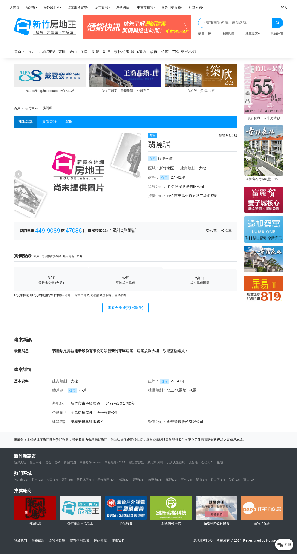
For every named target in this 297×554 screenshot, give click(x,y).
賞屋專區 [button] (251, 34)
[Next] (186, 27)
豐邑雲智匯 (136, 462)
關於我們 (20, 540)
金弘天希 (207, 462)
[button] (20, 51)
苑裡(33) (171, 479)
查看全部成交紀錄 (125, 308)
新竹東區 (31, 108)
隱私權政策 (57, 540)
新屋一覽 (204, 34)
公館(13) (234, 479)
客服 (69, 122)
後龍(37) (124, 479)
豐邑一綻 (36, 462)
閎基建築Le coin (90, 462)
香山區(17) (218, 479)
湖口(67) (52, 479)
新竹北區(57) (85, 479)
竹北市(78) (21, 479)
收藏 (212, 231)
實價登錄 (49, 122)
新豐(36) (138, 479)
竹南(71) (37, 479)
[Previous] (88, 27)
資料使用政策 (79, 540)
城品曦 (193, 462)
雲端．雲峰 (52, 462)
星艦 (220, 462)
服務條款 (38, 540)
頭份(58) (67, 479)
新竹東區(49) (106, 479)
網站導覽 (100, 540)
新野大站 (20, 462)
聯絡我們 (118, 540)
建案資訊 (25, 122)
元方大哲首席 (176, 462)
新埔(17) (201, 479)
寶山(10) (249, 479)
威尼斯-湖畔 (155, 462)
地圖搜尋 (228, 34)
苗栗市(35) (155, 479)
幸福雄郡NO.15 (115, 462)
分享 (226, 231)
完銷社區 (276, 34)
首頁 (17, 108)
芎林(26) (186, 479)
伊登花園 (70, 462)
